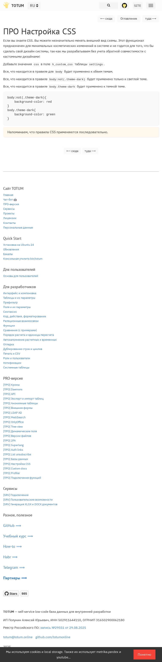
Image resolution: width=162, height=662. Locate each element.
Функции (9, 325)
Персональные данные (18, 227)
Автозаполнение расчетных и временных (30, 340)
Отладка (8, 344)
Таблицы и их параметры (19, 298)
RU (34, 5)
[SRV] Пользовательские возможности (28, 499)
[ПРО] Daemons (12, 389)
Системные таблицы (16, 367)
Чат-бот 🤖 (10, 199)
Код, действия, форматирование (24, 316)
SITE (137, 6)
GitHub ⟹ (12, 525)
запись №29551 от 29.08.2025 (63, 628)
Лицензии (9, 218)
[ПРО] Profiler (11, 473)
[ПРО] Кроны (11, 385)
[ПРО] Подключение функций (22, 478)
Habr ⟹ (10, 556)
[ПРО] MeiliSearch (14, 417)
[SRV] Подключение (15, 495)
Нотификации (12, 363)
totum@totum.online (17, 637)
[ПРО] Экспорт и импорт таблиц (23, 398)
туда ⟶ (150, 18)
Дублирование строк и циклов (22, 349)
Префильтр (10, 302)
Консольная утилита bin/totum (22, 259)
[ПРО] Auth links (13, 450)
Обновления (11, 249)
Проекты (8, 213)
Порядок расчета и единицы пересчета (28, 335)
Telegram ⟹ (14, 567)
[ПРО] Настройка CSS (17, 464)
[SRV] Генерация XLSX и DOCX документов (30, 504)
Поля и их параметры (17, 307)
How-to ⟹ (12, 546)
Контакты (9, 223)
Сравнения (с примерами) (20, 330)
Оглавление (128, 18)
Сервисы (9, 209)
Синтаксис (10, 312)
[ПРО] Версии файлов (17, 436)
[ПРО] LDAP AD (12, 413)
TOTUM (17, 5)
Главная (8, 195)
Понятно (144, 654)
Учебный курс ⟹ (18, 536)
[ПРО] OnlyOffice (13, 422)
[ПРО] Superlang (13, 445)
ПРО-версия (11, 204)
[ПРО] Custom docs (15, 468)
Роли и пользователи (16, 358)
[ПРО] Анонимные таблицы (20, 403)
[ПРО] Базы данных (15, 459)
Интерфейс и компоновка (19, 293)
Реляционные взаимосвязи (21, 321)
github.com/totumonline (52, 637)
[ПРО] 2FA (9, 440)
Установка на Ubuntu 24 (18, 245)
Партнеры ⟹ (15, 578)
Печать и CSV (11, 353)
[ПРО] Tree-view (13, 426)
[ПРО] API (9, 394)
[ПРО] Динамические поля (20, 431)
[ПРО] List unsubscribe (17, 454)
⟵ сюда (106, 18)
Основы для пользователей (20, 276)
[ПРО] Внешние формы (17, 408)
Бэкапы (8, 254)
